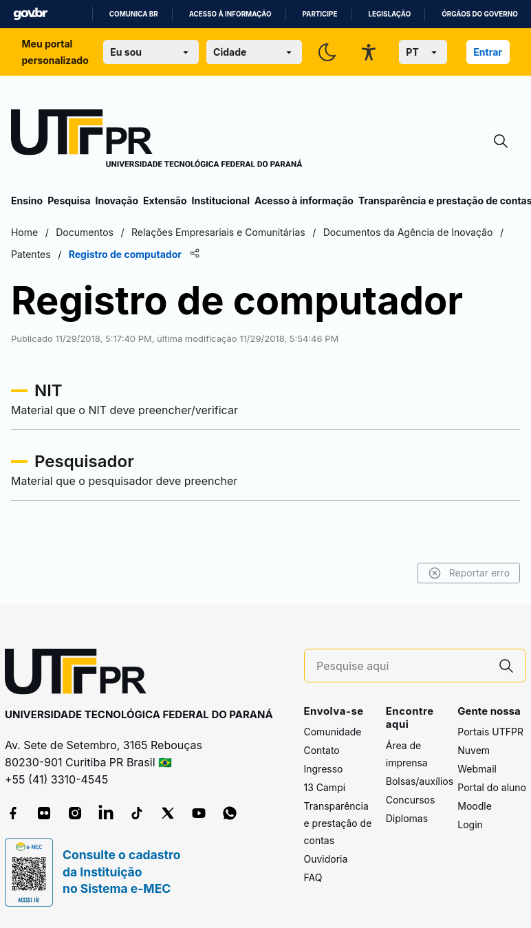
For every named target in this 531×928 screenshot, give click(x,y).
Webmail (477, 769)
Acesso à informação (230, 14)
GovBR (30, 14)
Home (24, 232)
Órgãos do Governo (479, 14)
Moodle (474, 806)
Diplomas (407, 818)
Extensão (164, 200)
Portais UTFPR (490, 731)
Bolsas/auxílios (419, 781)
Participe (320, 14)
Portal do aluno (491, 787)
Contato (322, 750)
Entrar (487, 52)
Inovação (117, 200)
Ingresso (323, 769)
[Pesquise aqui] (401, 666)
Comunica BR (133, 14)
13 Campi (325, 787)
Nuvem (473, 750)
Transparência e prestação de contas (338, 823)
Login (470, 824)
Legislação (389, 14)
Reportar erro (469, 573)
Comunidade (333, 731)
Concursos (410, 800)
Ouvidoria (326, 859)
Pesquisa (68, 200)
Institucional (220, 200)
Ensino (27, 200)
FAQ (313, 877)
